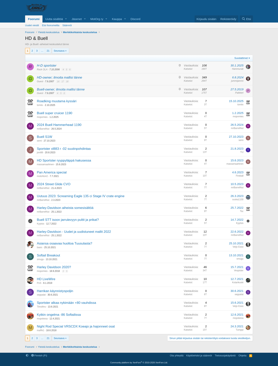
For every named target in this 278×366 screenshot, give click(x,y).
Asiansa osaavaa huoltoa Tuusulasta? (64, 243)
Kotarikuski (237, 282)
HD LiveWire (46, 279)
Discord (135, 19)
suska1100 (237, 199)
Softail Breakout (48, 255)
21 (48, 50)
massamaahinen (45, 164)
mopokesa (42, 318)
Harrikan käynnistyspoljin (55, 291)
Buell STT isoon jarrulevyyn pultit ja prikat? (68, 220)
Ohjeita (242, 355)
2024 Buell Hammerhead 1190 (59, 125)
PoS (39, 283)
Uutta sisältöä (54, 19)
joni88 (40, 152)
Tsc (241, 211)
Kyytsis (40, 223)
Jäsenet (77, 19)
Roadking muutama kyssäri (56, 101)
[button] (66, 19)
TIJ (241, 152)
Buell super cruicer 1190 (54, 113)
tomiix (40, 105)
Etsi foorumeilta (50, 25)
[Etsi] (246, 19)
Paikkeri (239, 92)
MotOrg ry (96, 19)
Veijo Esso (238, 246)
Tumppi (239, 329)
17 (62, 81)
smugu (40, 259)
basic (39, 247)
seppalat (41, 294)
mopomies (42, 117)
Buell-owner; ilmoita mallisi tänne (61, 89)
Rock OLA (42, 69)
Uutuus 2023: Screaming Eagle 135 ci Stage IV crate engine (81, 196)
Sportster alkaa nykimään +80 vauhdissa (66, 303)
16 (58, 81)
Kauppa (117, 19)
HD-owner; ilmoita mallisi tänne (59, 77)
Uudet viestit (32, 25)
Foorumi (34, 19)
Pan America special (52, 172)
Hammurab (237, 69)
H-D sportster (46, 65)
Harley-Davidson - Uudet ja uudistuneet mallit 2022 (74, 232)
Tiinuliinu (41, 306)
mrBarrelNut (43, 128)
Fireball (239, 175)
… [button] (42, 50)
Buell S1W (44, 137)
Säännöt (67, 25)
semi (39, 140)
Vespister (238, 270)
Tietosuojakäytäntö (225, 355)
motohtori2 (42, 176)
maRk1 (40, 330)
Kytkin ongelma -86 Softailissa (59, 315)
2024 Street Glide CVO (53, 184)
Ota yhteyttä (176, 355)
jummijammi (237, 81)
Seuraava (59, 50)
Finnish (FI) (39, 355)
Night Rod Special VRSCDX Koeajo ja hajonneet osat (76, 326)
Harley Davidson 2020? (54, 267)
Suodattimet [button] (241, 58)
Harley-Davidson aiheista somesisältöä (65, 208)
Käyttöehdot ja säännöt (199, 355)
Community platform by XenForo (139, 362)
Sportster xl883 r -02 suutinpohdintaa (64, 149)
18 (67, 81)
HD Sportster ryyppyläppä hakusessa (64, 160)
